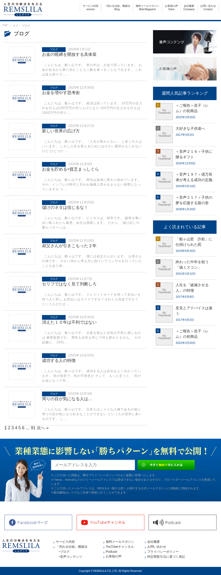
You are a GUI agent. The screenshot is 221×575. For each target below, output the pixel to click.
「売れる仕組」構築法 (117, 7)
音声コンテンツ (71, 556)
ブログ (65, 552)
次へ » (43, 428)
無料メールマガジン (147, 7)
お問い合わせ (208, 7)
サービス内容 (90, 7)
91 (33, 428)
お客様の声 (171, 7)
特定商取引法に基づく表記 (166, 556)
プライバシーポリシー (163, 552)
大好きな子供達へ (190, 128)
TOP (4, 25)
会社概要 (189, 7)
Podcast (111, 552)
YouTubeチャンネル (120, 547)
